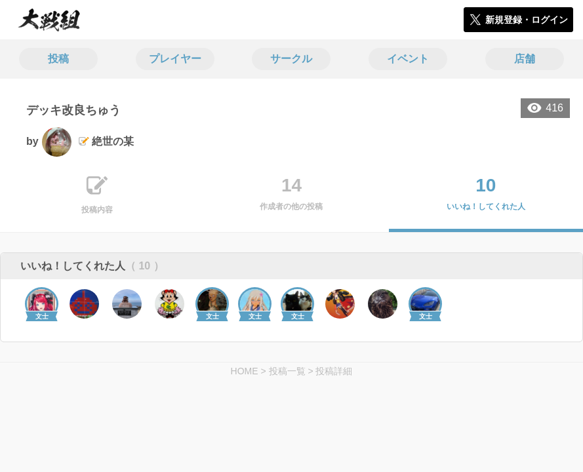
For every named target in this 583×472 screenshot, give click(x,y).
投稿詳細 (333, 371)
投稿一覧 (287, 371)
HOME (244, 371)
